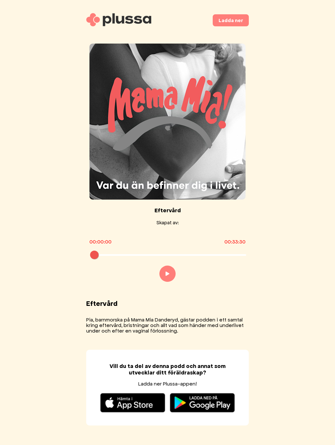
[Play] (167, 274)
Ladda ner (231, 20)
